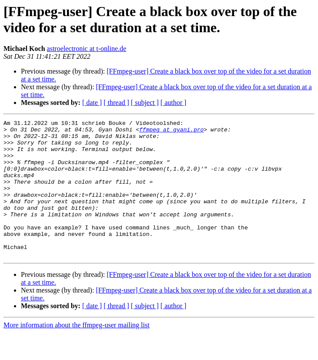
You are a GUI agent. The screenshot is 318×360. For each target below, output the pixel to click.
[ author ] (174, 102)
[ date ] (92, 102)
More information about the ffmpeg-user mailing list (76, 352)
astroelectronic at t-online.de (87, 48)
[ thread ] (116, 102)
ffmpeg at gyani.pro (171, 132)
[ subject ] (145, 102)
